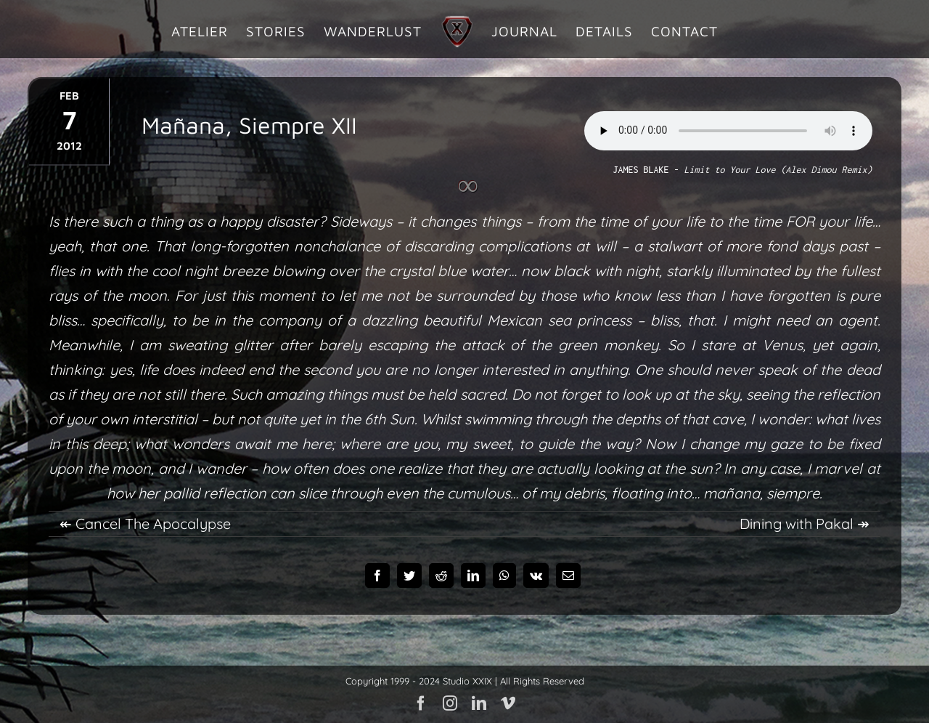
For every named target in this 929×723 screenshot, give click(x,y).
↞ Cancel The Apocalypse (145, 523)
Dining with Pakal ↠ (804, 523)
